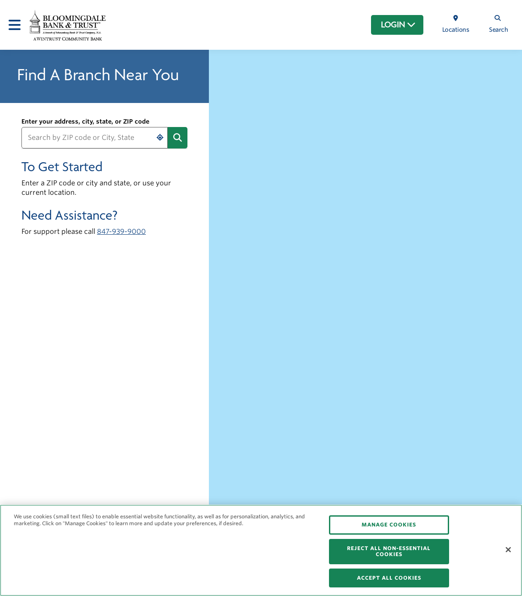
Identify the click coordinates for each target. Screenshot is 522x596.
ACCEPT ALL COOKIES (389, 578)
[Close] (508, 549)
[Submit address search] (177, 137)
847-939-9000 (121, 231)
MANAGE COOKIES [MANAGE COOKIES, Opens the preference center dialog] (389, 524)
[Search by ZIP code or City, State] (94, 137)
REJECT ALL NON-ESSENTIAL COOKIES (389, 551)
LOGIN (398, 25)
